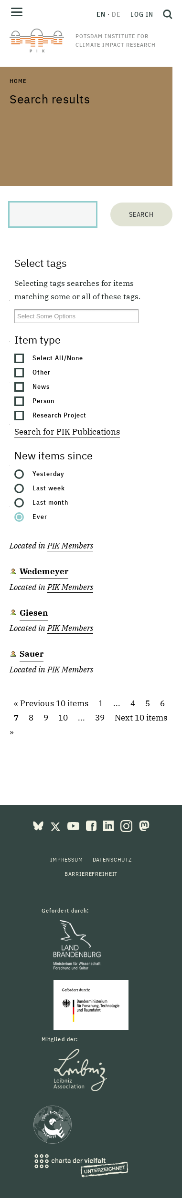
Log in (141, 14)
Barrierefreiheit (91, 873)
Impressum (66, 859)
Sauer (31, 654)
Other (41, 372)
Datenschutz (112, 859)
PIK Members (70, 545)
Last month (50, 502)
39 (100, 717)
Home (18, 80)
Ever (39, 516)
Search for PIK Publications (67, 431)
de (116, 14)
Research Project (59, 415)
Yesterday (48, 473)
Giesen (34, 613)
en (101, 14)
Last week (48, 488)
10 (63, 717)
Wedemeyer (44, 571)
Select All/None (57, 358)
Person (43, 400)
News (41, 386)
